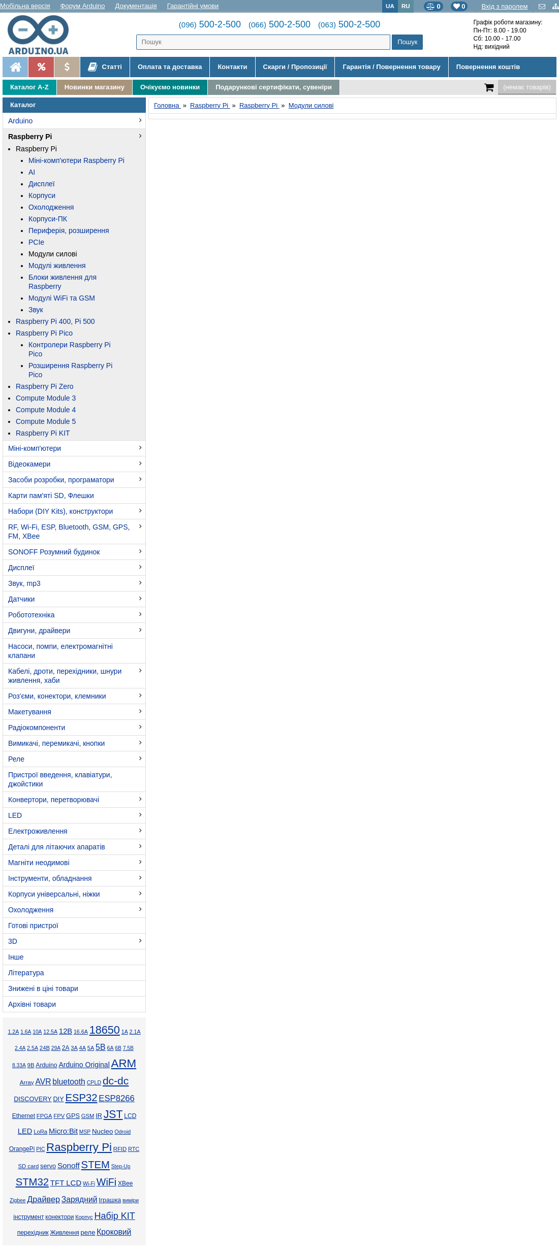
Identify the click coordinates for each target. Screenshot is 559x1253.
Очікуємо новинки (170, 87)
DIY (58, 1099)
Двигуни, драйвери (39, 630)
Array (27, 1082)
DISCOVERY (33, 1099)
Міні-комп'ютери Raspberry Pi (76, 160)
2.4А (20, 1048)
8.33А (19, 1065)
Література (26, 973)
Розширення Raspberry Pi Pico (70, 370)
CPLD (94, 1082)
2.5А (32, 1048)
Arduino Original (83, 1065)
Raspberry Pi (30, 137)
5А (90, 1048)
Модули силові (52, 254)
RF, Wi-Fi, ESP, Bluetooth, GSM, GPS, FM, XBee (69, 531)
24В (45, 1048)
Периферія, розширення (68, 230)
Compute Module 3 (46, 398)
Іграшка (110, 1200)
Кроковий (114, 1232)
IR (99, 1115)
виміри (130, 1200)
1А (124, 1032)
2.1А (135, 1032)
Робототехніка (31, 615)
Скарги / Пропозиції (295, 67)
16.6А (81, 1032)
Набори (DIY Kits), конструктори (60, 511)
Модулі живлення (57, 265)
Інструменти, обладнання (50, 878)
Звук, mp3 (24, 583)
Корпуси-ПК (47, 219)
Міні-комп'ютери (34, 448)
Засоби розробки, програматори (61, 480)
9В (31, 1065)
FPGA (44, 1116)
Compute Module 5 (46, 421)
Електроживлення (38, 831)
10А (37, 1032)
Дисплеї (41, 184)
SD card (28, 1166)
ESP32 (81, 1097)
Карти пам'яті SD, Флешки (51, 495)
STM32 (32, 1182)
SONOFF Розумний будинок (54, 552)
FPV (59, 1116)
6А (110, 1048)
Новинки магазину (95, 87)
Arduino (20, 121)
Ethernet (23, 1115)
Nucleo (102, 1131)
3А (74, 1048)
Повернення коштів (488, 67)
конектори (59, 1217)
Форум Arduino (82, 6)
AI (31, 172)
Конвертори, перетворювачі (53, 800)
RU (405, 6)
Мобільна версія (25, 6)
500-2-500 (210, 24)
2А (66, 1047)
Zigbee (17, 1200)
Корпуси (41, 195)
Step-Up (121, 1166)
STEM (95, 1164)
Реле (16, 759)
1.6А (25, 1032)
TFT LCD (65, 1182)
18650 (104, 1030)
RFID (120, 1149)
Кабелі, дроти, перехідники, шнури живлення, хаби (64, 675)
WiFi (106, 1182)
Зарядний (79, 1199)
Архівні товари (32, 1004)
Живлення (64, 1232)
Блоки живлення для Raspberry (62, 281)
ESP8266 (117, 1098)
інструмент (28, 1217)
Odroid (122, 1132)
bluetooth (68, 1081)
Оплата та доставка (170, 67)
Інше (16, 957)
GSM (88, 1116)
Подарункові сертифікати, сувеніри (273, 87)
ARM (124, 1063)
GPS (73, 1115)
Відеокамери (29, 464)
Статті (105, 67)
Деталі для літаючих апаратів (56, 847)
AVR (43, 1081)
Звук (35, 310)
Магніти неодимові (39, 863)
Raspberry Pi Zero (45, 386)
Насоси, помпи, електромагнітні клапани (60, 651)
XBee (125, 1183)
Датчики (21, 599)
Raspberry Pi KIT (43, 433)
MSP (84, 1132)
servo (48, 1166)
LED (15, 815)
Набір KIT (114, 1216)
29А (55, 1048)
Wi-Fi (89, 1183)
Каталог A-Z (29, 87)
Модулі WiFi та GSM (61, 298)
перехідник (33, 1232)
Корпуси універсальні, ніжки (54, 894)
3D (12, 941)
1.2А (13, 1032)
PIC (40, 1149)
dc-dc (116, 1080)
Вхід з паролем (504, 6)
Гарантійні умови (193, 6)
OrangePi (22, 1148)
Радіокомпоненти (36, 727)
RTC (133, 1149)
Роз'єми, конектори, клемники (57, 696)
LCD (130, 1115)
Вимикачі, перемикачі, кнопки (56, 743)
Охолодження (51, 207)
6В (118, 1048)
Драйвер (43, 1199)
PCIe (36, 242)
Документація (136, 6)
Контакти (232, 67)
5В (101, 1047)
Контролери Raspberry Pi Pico (69, 349)
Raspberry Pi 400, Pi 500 (55, 321)
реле (88, 1232)
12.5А (50, 1032)
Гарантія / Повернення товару (391, 67)
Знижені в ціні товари (43, 988)
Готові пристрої (33, 925)
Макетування (29, 712)
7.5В (128, 1048)
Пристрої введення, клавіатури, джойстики (60, 779)
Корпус (83, 1217)
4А (82, 1048)
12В (65, 1031)
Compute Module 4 (46, 410)
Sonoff (68, 1165)
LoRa (40, 1132)
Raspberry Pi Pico (44, 333)
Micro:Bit (63, 1131)
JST (113, 1114)
